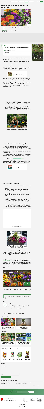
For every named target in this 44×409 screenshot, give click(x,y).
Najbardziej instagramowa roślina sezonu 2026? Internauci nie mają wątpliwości (22, 383)
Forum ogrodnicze (39, 400)
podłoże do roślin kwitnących (18, 158)
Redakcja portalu (4, 30)
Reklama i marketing (25, 401)
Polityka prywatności (32, 400)
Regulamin (31, 398)
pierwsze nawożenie (7, 260)
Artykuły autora (11, 308)
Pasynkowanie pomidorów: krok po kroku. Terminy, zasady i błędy (20, 385)
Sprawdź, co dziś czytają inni (9, 380)
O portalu (24, 398)
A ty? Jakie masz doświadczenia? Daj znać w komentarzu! (17, 296)
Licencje (31, 399)
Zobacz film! (7, 52)
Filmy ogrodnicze (21, 313)
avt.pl (15, 400)
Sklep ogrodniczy (39, 401)
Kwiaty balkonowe (15, 313)
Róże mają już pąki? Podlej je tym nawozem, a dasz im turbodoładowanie (36, 385)
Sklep (42, 1)
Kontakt (24, 400)
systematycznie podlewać (19, 254)
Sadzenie (5, 313)
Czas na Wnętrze (39, 399)
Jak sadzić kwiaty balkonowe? (10, 50)
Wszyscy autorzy (18, 308)
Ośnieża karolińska (33, 382)
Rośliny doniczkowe (9, 313)
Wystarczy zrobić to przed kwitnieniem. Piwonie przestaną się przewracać (7, 385)
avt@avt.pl (16, 399)
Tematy (4, 311)
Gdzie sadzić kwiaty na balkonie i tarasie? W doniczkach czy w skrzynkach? (17, 47)
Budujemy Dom (39, 398)
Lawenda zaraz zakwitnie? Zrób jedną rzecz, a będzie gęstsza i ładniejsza (6, 383)
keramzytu (5, 148)
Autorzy (24, 399)
